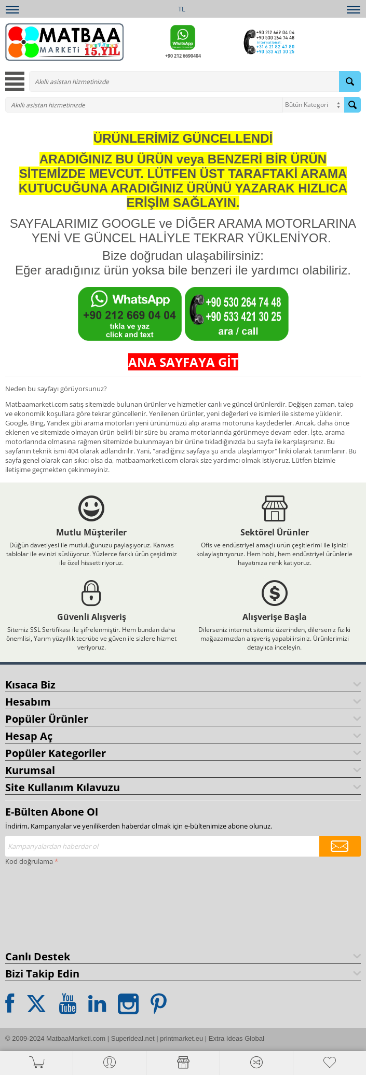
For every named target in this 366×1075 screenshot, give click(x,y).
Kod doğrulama (29, 861)
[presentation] (47, 906)
